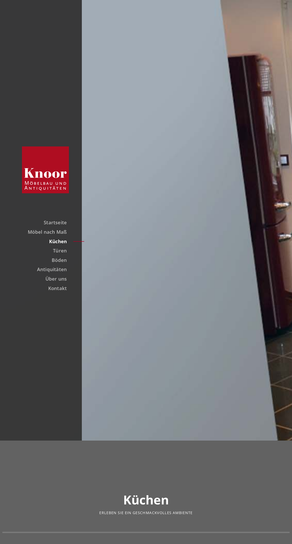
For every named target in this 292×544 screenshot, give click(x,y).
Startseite (52, 223)
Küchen (55, 242)
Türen (57, 251)
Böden (56, 260)
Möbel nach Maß (44, 232)
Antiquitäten (50, 270)
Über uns (54, 279)
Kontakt (55, 289)
